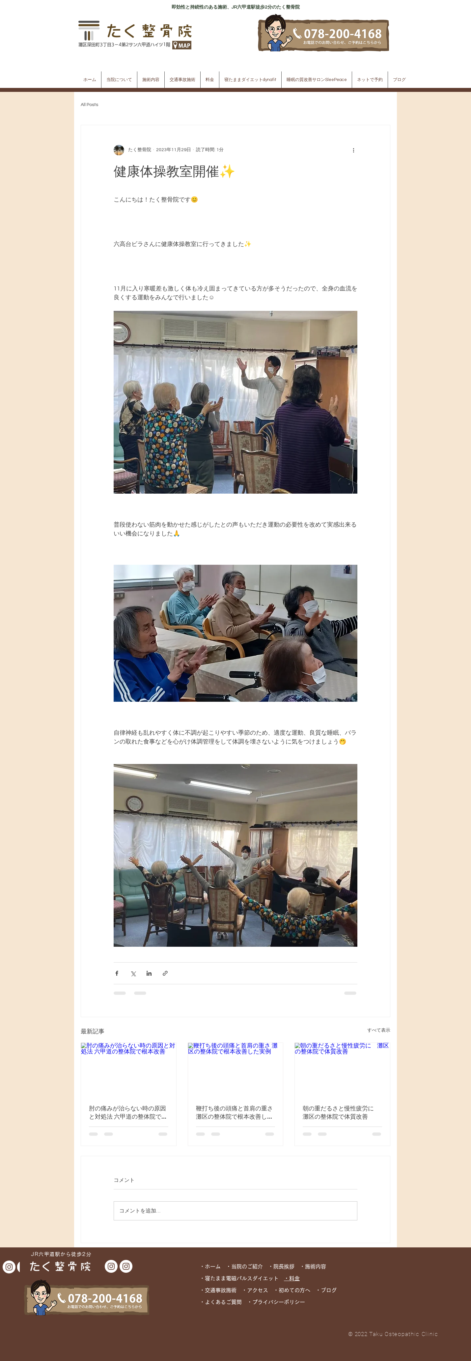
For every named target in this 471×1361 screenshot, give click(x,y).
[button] (119, 79)
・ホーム (213, 1266)
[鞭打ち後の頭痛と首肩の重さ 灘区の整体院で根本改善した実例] (235, 1069)
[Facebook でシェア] (117, 973)
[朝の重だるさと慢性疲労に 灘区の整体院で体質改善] (342, 1069)
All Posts (89, 104)
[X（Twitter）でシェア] (133, 973)
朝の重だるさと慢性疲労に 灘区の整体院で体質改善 (341, 1112)
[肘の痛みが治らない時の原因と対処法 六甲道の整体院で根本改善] (128, 1069)
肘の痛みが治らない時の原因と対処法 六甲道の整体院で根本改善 (128, 1112)
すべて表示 (378, 1030)
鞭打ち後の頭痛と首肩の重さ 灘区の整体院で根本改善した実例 (234, 1112)
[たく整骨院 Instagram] (111, 1266)
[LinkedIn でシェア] (149, 973)
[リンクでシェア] (165, 973)
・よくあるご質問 (221, 1302)
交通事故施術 (220, 1290)
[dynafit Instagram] (9, 1267)
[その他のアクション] (353, 150)
